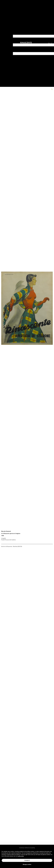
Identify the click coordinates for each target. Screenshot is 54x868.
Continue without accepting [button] (27, 847)
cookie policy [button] (20, 856)
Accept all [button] (27, 860)
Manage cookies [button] (27, 864)
